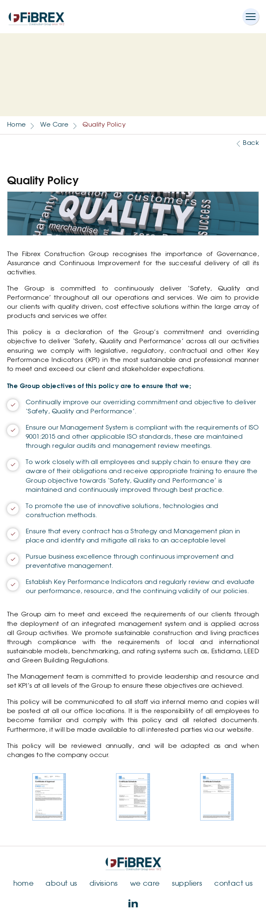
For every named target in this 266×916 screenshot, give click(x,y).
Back (251, 143)
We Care (54, 125)
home (23, 883)
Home (16, 125)
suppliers (187, 883)
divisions (103, 883)
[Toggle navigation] (250, 16)
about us (61, 883)
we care (145, 883)
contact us (233, 883)
